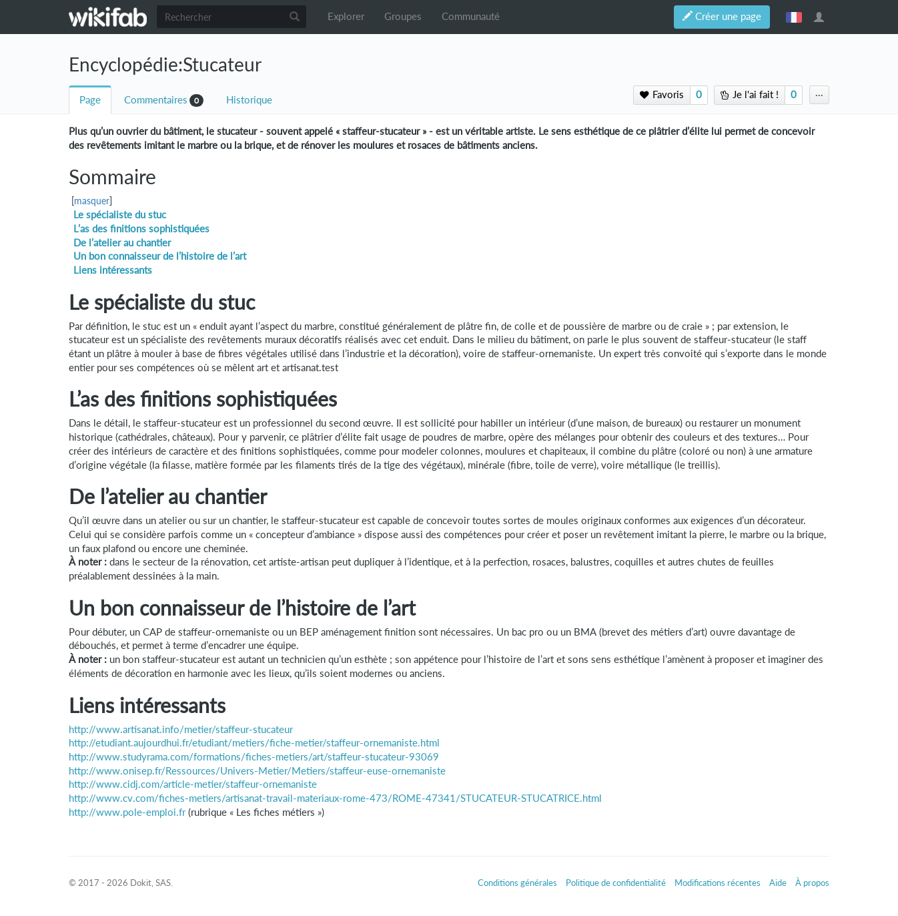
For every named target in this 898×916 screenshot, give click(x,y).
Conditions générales (517, 882)
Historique (249, 99)
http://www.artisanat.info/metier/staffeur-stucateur (181, 729)
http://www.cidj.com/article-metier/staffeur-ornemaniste (193, 784)
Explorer (346, 16)
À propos (812, 882)
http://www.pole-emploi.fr (127, 812)
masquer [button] (91, 201)
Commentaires (155, 99)
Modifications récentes (718, 882)
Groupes (403, 16)
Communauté (471, 16)
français (794, 16)
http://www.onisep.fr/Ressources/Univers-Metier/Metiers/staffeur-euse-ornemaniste (257, 770)
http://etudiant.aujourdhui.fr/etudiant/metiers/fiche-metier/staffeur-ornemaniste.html (254, 742)
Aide (778, 882)
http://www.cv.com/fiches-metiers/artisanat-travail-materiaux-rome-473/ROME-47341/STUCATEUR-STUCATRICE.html (335, 798)
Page (90, 99)
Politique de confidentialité (616, 882)
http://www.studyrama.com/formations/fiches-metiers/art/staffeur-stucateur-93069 (254, 756)
